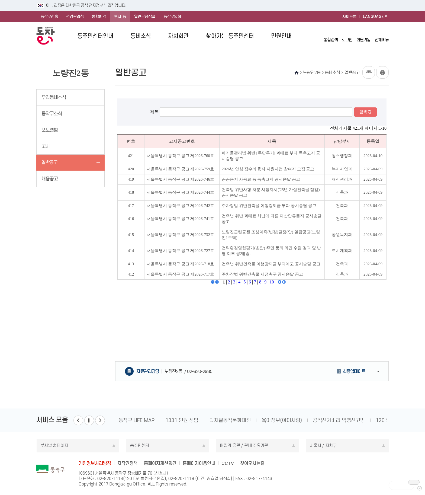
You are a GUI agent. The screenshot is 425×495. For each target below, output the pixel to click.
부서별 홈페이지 (54, 445)
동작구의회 (172, 16)
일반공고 (49, 162)
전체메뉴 (382, 36)
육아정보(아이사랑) (282, 420)
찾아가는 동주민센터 (230, 36)
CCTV (227, 463)
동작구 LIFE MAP (136, 420)
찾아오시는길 (252, 463)
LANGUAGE (373, 16)
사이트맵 (349, 16)
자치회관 (178, 36)
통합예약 (99, 16)
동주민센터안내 (95, 36)
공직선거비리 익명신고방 (339, 420)
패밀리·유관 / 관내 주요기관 (244, 445)
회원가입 (363, 35)
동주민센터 (139, 445)
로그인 (347, 35)
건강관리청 (75, 16)
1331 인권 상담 (181, 420)
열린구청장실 (144, 16)
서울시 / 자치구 (323, 445)
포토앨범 (49, 130)
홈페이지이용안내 (199, 463)
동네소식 (140, 36)
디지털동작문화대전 (230, 420)
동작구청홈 (49, 16)
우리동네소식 (53, 97)
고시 (45, 146)
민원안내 (281, 36)
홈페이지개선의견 (160, 463)
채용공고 (49, 179)
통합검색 (331, 35)
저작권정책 (127, 463)
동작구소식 (51, 114)
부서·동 (120, 16)
